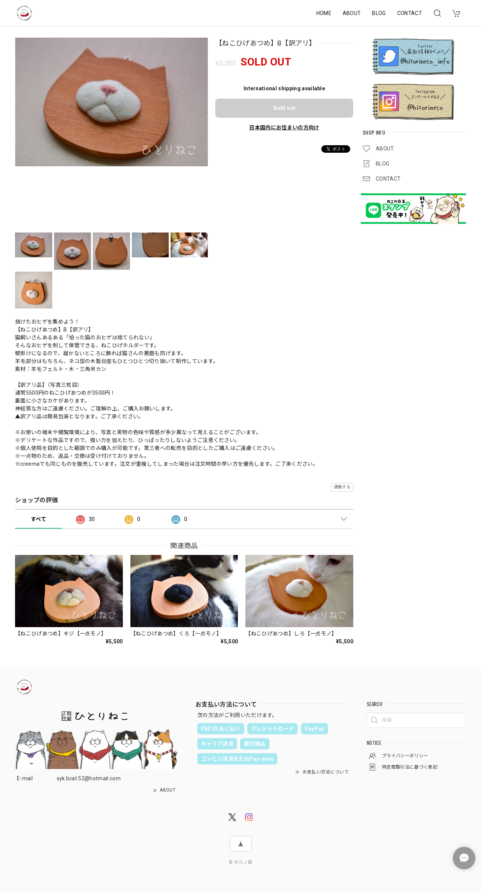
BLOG (379, 13)
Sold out (284, 108)
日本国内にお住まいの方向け (284, 128)
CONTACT (409, 13)
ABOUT (352, 13)
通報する (342, 487)
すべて (38, 519)
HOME (323, 13)
